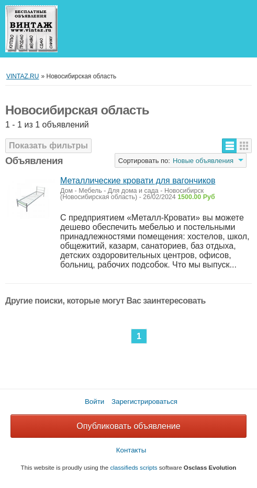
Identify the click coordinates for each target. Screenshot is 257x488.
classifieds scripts (133, 467)
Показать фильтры (48, 145)
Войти (94, 401)
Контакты (131, 450)
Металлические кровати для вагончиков (138, 180)
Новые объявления (203, 161)
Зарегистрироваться (144, 401)
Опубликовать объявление (128, 426)
